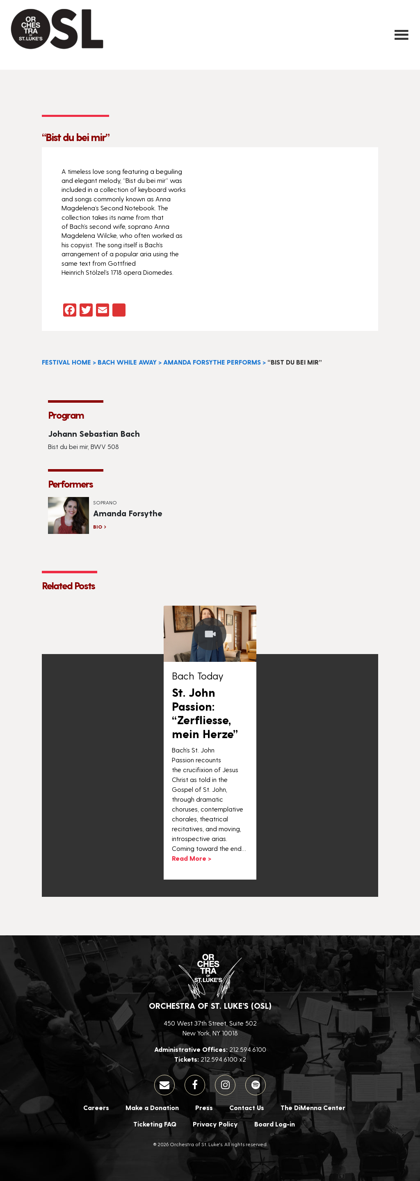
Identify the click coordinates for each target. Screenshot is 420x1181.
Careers (96, 1107)
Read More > (191, 858)
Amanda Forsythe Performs (212, 362)
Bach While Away (127, 362)
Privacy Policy (215, 1124)
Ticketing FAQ (154, 1124)
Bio (97, 526)
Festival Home (66, 362)
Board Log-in (274, 1124)
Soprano (105, 502)
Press (204, 1107)
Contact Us (246, 1107)
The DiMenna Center (313, 1107)
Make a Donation (152, 1107)
